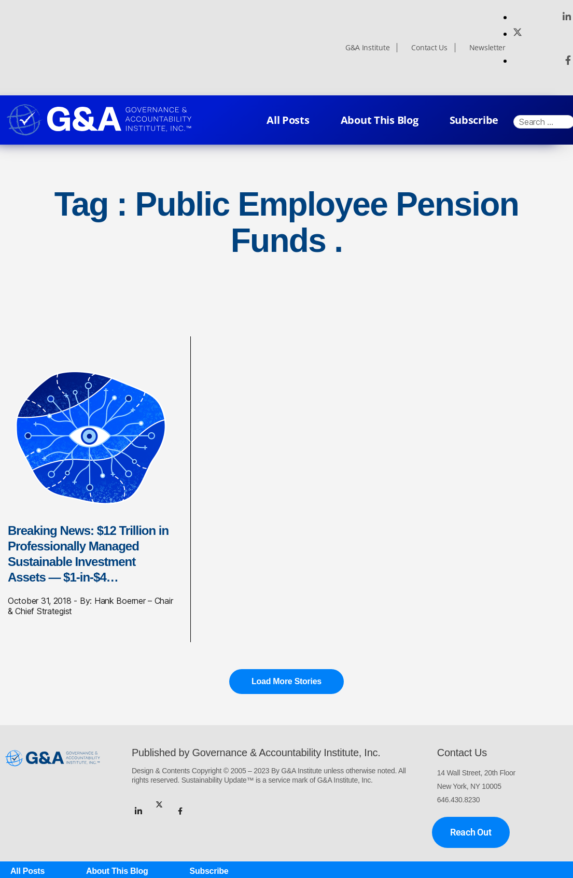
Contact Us (429, 47)
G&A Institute (367, 47)
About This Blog (379, 120)
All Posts (288, 120)
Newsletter (487, 47)
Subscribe (474, 120)
